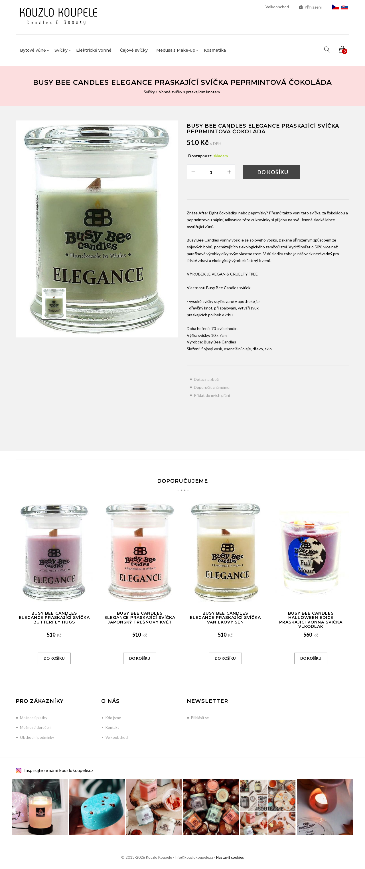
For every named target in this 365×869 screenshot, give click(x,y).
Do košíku (272, 172)
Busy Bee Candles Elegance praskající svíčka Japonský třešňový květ (139, 618)
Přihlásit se (200, 717)
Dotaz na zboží (206, 379)
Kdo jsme (113, 717)
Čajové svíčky (134, 50)
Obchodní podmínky (37, 737)
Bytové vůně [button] (33, 50)
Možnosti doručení (35, 727)
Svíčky (149, 91)
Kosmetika (215, 50)
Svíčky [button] (61, 50)
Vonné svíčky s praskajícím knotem (189, 91)
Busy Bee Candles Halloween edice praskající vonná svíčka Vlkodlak (310, 620)
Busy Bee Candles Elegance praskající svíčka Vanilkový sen (225, 618)
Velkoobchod (277, 6)
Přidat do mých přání (212, 395)
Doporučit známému (212, 387)
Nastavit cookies (230, 857)
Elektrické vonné (93, 50)
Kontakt (112, 727)
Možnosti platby (33, 717)
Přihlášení (310, 7)
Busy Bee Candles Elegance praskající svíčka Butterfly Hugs (54, 618)
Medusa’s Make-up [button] (175, 50)
